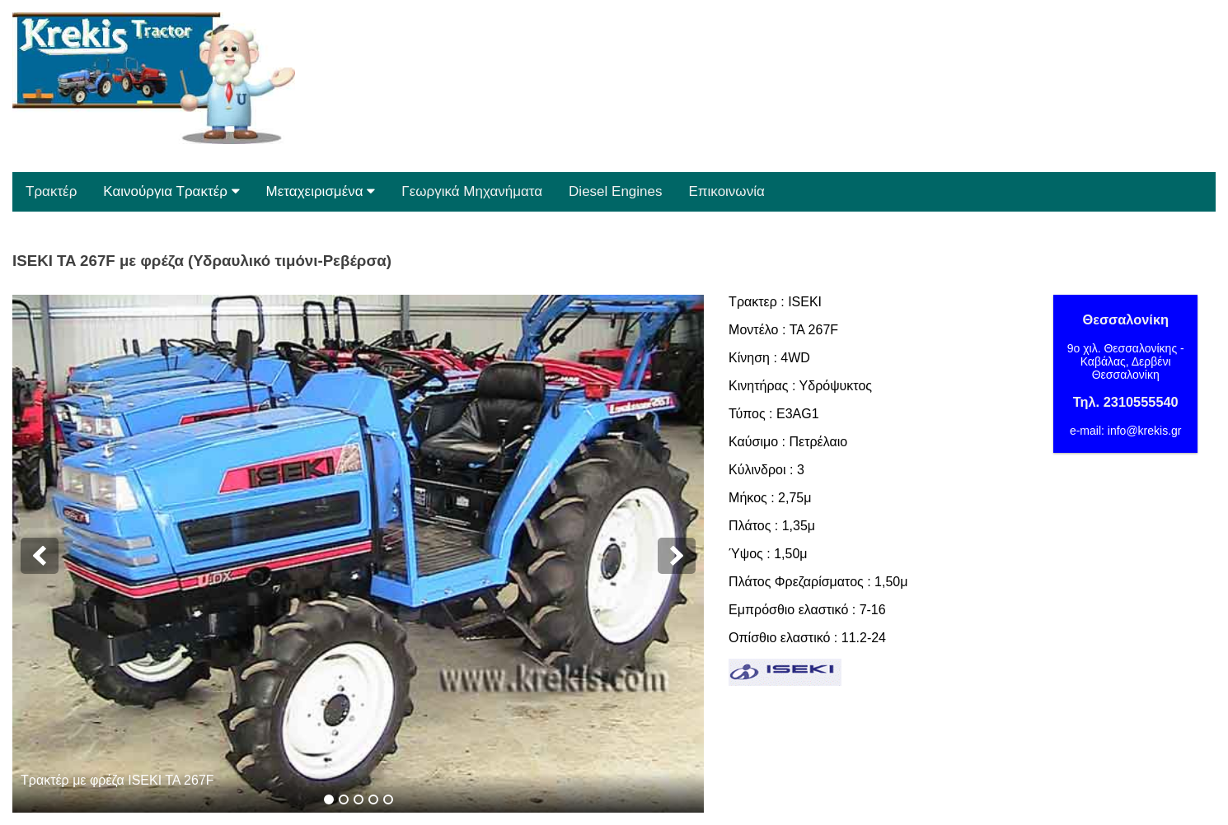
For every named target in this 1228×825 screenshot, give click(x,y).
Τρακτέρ (51, 191)
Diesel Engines (615, 191)
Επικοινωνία (727, 191)
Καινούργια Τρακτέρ (171, 191)
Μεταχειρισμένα (321, 191)
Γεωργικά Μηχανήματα (471, 191)
